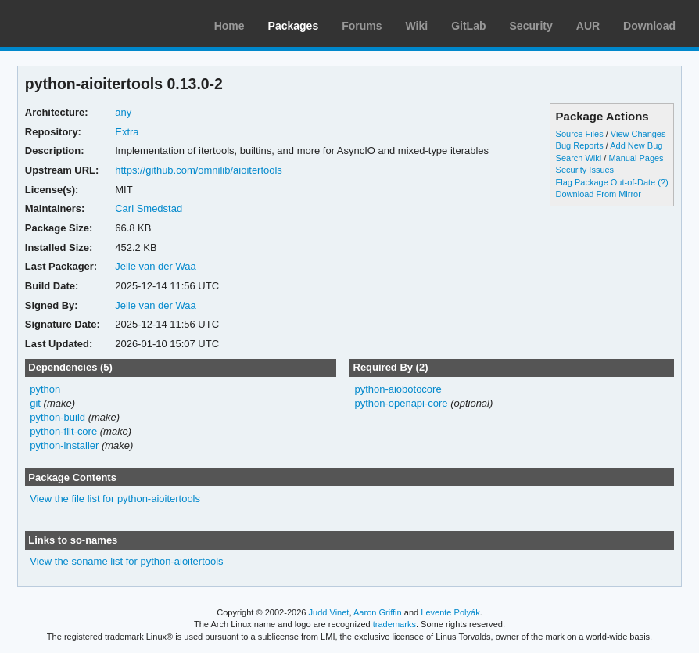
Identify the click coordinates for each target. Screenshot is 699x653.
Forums (362, 26)
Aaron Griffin (377, 612)
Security (531, 26)
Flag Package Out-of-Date (606, 182)
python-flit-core (63, 431)
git (35, 403)
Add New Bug (636, 145)
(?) (663, 182)
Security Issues (585, 169)
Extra (126, 132)
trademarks (394, 624)
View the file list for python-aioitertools (115, 498)
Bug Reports (580, 145)
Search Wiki (579, 158)
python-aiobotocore (397, 389)
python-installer (64, 445)
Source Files (580, 133)
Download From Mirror (598, 194)
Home (229, 26)
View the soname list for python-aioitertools (126, 561)
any (123, 112)
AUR (588, 26)
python (45, 389)
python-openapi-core (400, 403)
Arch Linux (86, 23)
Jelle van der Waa (155, 266)
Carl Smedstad (148, 208)
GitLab (468, 26)
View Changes (638, 133)
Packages (293, 26)
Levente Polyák (450, 612)
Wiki (417, 26)
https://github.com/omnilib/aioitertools (198, 170)
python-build (57, 417)
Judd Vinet (329, 612)
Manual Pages (635, 158)
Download (649, 26)
